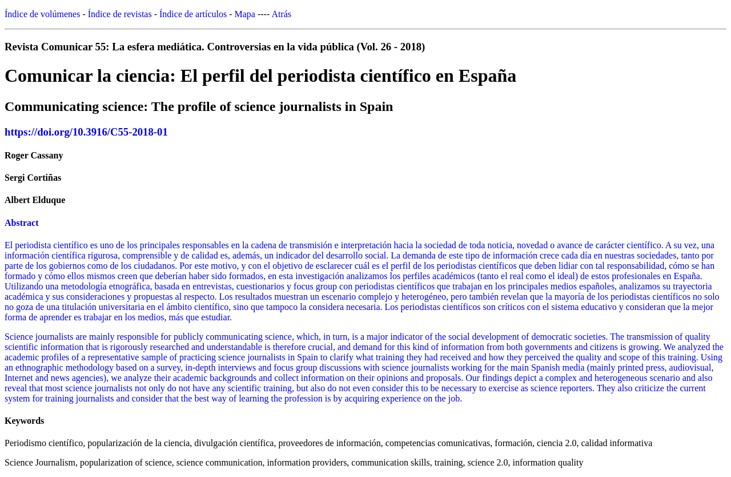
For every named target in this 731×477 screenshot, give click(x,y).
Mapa (245, 14)
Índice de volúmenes (42, 14)
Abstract (22, 223)
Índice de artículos (193, 14)
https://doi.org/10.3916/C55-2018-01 (86, 132)
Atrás (281, 14)
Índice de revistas (120, 14)
